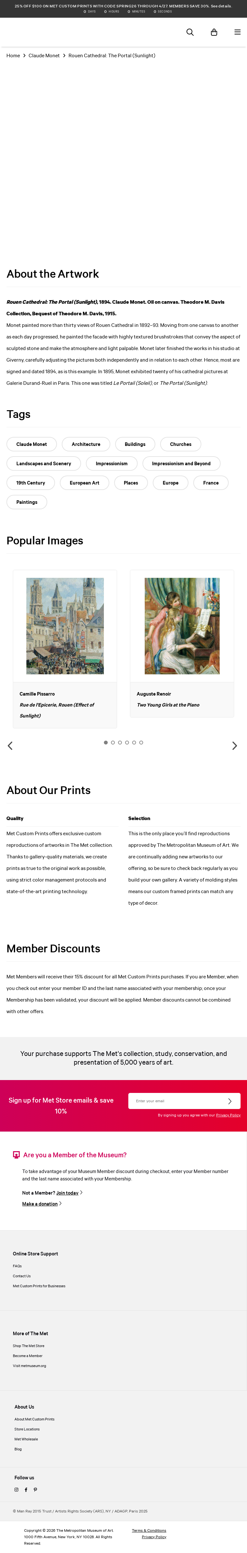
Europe (173, 483)
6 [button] (141, 742)
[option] (65, 649)
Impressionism (113, 464)
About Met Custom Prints (34, 1419)
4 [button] (127, 742)
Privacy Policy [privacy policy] (154, 1537)
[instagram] (16, 1490)
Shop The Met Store (28, 1346)
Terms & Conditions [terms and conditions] (149, 1530)
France (214, 483)
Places (133, 483)
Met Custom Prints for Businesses (39, 1286)
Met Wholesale (26, 1439)
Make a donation (40, 1204)
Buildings (137, 444)
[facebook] (26, 1490)
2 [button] (113, 742)
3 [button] (120, 742)
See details (221, 6)
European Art (85, 483)
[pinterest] (35, 1490)
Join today (67, 1193)
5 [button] (134, 742)
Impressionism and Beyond (183, 464)
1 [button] (106, 742)
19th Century (31, 483)
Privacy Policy (228, 1115)
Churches (183, 444)
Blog (18, 1449)
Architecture (87, 444)
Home (13, 55)
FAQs (17, 1266)
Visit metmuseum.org (29, 1366)
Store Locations (27, 1429)
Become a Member (27, 1356)
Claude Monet (44, 55)
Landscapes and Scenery (44, 464)
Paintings (27, 502)
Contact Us (22, 1276)
